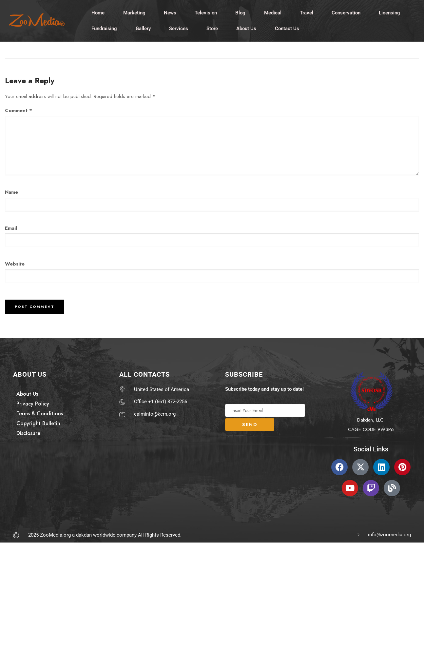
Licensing (391, 13)
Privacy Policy (32, 404)
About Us (248, 29)
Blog (242, 13)
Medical (274, 13)
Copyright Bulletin (38, 423)
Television (207, 13)
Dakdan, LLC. (371, 420)
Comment (18, 110)
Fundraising (104, 29)
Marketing (135, 13)
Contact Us (288, 29)
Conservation (348, 13)
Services (179, 29)
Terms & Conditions (39, 414)
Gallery (143, 29)
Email (11, 228)
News (170, 13)
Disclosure (28, 433)
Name (11, 192)
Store (213, 29)
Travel (308, 13)
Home (98, 13)
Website (15, 264)
